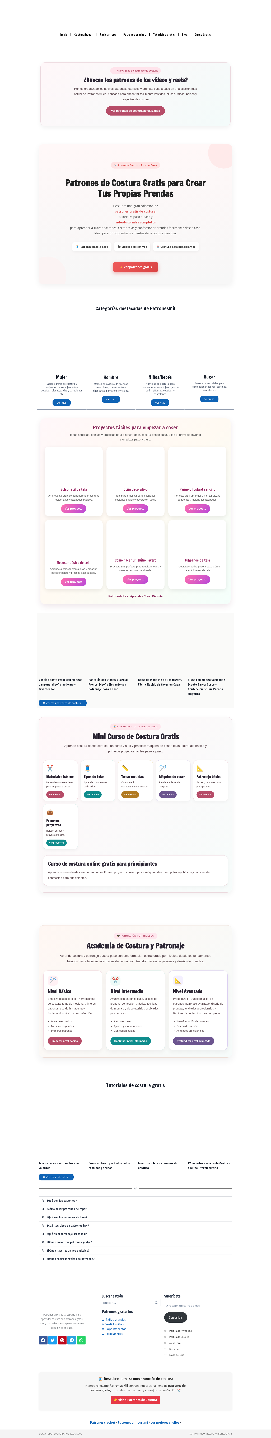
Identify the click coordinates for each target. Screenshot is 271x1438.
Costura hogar (83, 34)
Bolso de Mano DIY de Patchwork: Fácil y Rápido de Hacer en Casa (160, 681)
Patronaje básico (209, 776)
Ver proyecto (74, 508)
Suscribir (176, 1317)
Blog (185, 34)
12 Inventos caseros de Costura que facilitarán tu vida (209, 1165)
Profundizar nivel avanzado (193, 1040)
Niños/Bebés (160, 377)
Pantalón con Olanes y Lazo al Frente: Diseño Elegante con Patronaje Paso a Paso (108, 684)
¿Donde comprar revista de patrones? (71, 1258)
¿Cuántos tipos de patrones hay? (68, 1225)
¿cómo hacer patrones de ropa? (67, 1209)
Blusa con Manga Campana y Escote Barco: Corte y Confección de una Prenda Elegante (207, 686)
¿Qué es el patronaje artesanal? (67, 1234)
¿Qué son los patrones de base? (67, 1217)
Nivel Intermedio (126, 991)
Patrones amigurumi (133, 1422)
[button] (135, 1200)
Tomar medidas (132, 776)
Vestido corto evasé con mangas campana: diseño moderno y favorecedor (60, 684)
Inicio (63, 34)
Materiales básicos (60, 776)
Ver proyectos (56, 842)
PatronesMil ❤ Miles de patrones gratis (210, 1433)
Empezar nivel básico (65, 1040)
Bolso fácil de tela (73, 489)
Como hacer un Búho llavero (135, 560)
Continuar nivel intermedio (130, 1040)
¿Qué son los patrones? (62, 1200)
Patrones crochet (134, 34)
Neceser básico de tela (73, 562)
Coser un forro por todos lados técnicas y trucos (109, 1165)
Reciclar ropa (108, 34)
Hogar (209, 377)
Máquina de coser (172, 776)
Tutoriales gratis (164, 34)
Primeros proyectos (53, 822)
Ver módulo (55, 794)
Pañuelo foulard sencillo (197, 489)
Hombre (111, 377)
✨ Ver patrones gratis (135, 267)
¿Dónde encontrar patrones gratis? (69, 1242)
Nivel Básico (59, 991)
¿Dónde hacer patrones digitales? (68, 1250)
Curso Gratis (203, 34)
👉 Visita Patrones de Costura (135, 1400)
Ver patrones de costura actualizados (135, 110)
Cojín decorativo (135, 489)
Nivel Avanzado (187, 991)
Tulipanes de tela (197, 560)
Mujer (61, 377)
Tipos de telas (94, 776)
